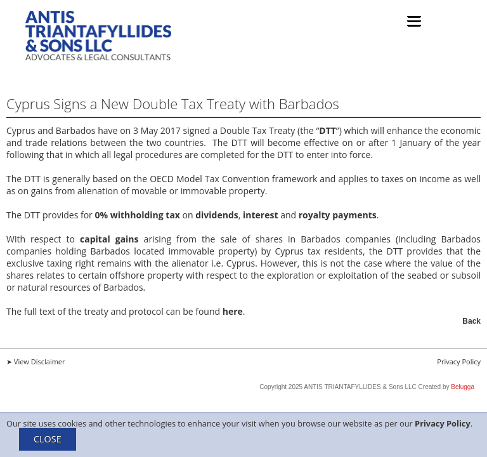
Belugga (462, 386)
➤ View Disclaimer (35, 361)
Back (471, 321)
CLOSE (48, 439)
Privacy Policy (443, 423)
